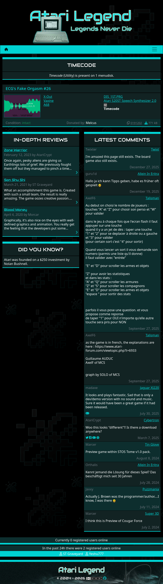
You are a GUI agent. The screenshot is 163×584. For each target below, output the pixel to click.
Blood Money (15, 210)
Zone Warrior (15, 150)
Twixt (155, 149)
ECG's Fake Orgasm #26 (28, 88)
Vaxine (49, 100)
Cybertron (151, 420)
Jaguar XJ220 (149, 388)
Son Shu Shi (14, 180)
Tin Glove (152, 444)
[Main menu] (154, 49)
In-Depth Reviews (41, 140)
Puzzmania (150, 489)
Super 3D (152, 513)
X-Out (48, 96)
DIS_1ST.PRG (113, 97)
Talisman (152, 198)
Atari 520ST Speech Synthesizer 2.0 (130, 101)
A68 (46, 105)
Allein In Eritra (148, 174)
